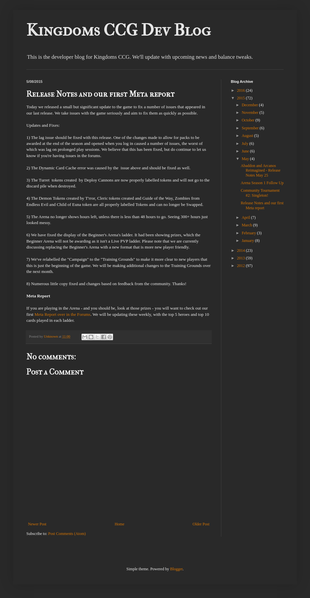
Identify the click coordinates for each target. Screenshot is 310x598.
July (245, 143)
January (248, 240)
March (247, 225)
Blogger (176, 569)
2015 (241, 98)
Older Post (201, 524)
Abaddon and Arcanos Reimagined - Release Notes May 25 (260, 170)
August (248, 135)
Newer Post (37, 524)
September (251, 128)
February (249, 233)
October (249, 120)
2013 (241, 258)
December (250, 105)
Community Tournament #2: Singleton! (260, 192)
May (246, 158)
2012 (241, 265)
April (246, 217)
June (246, 151)
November (251, 112)
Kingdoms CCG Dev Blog (118, 30)
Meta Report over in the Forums (63, 314)
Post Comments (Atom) (67, 533)
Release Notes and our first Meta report (262, 205)
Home (119, 524)
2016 (241, 90)
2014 (241, 250)
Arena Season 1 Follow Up (262, 183)
